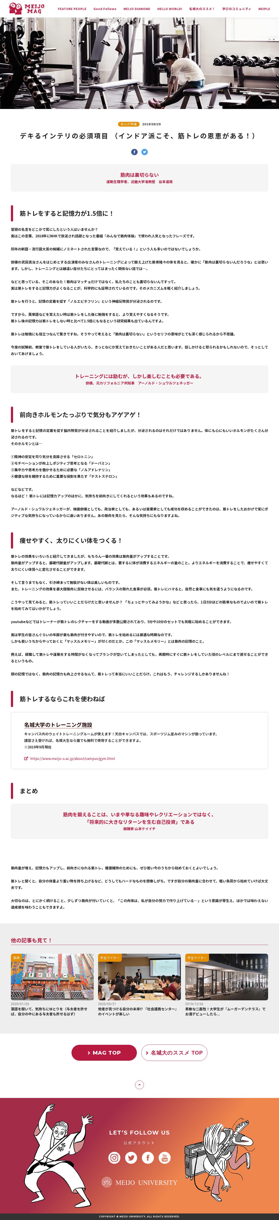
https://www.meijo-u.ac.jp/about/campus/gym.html (72, 758)
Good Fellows (105, 9)
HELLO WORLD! (169, 9)
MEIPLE (264, 9)
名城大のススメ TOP (174, 1053)
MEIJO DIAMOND (137, 9)
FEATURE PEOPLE (72, 9)
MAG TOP (104, 1053)
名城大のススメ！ (202, 9)
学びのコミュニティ (237, 9)
